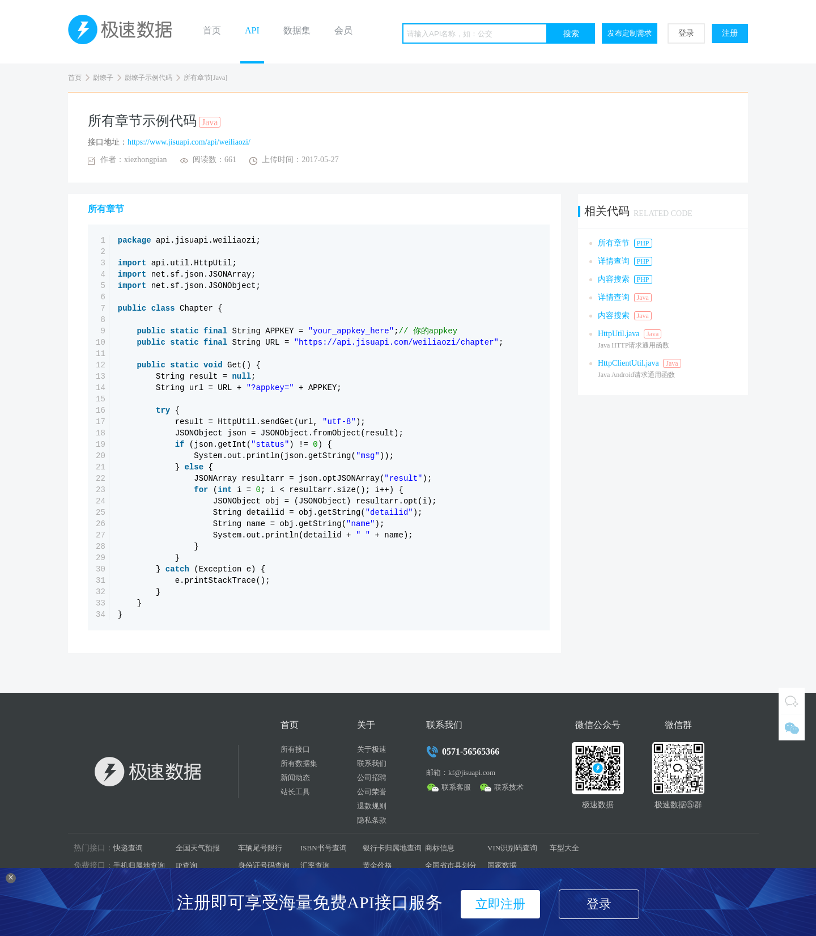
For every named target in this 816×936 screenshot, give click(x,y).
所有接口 (295, 749)
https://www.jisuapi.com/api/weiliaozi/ (189, 142)
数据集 (297, 30)
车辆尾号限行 (260, 848)
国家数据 (502, 865)
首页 (212, 30)
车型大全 (564, 848)
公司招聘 (371, 777)
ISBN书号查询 (323, 848)
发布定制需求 (629, 33)
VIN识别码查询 (512, 848)
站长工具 (295, 791)
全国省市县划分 (451, 865)
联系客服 (456, 787)
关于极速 (371, 749)
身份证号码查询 (264, 865)
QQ (792, 701)
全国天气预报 (198, 848)
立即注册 (500, 904)
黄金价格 (377, 865)
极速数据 (124, 32)
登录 (686, 33)
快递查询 (128, 848)
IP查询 (186, 865)
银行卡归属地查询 (392, 848)
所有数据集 (298, 763)
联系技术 (509, 787)
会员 (343, 30)
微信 (792, 727)
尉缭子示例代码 (148, 78)
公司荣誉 (371, 791)
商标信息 (439, 848)
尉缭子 (103, 78)
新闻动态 (295, 777)
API (252, 30)
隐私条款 (371, 820)
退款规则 (371, 806)
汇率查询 (315, 865)
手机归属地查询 (139, 865)
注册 (730, 33)
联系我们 (371, 763)
